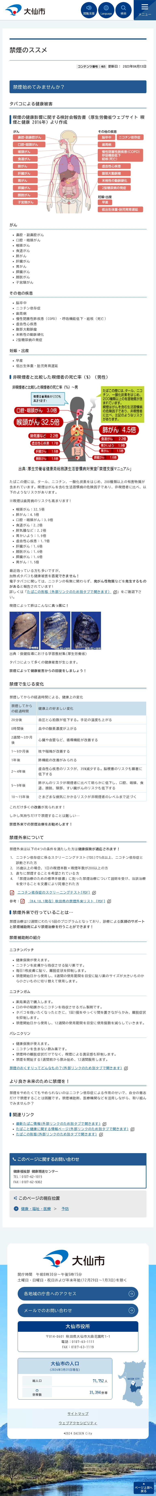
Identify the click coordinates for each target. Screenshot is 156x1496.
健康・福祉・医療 (36, 1209)
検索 (123, 10)
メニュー (145, 10)
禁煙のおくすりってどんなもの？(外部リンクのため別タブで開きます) (66, 1068)
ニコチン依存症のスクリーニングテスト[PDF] (53, 892)
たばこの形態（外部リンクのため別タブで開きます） (69, 591)
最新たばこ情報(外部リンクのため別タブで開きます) (58, 1123)
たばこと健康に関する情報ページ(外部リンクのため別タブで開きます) (72, 1129)
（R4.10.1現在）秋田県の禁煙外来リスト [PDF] (66, 901)
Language (106, 10)
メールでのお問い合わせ (48, 1310)
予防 (65, 1209)
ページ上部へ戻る (144, 1489)
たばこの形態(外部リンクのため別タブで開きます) (56, 1134)
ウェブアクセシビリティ (78, 1423)
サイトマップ (78, 1413)
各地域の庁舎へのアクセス (50, 1294)
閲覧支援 (89, 10)
